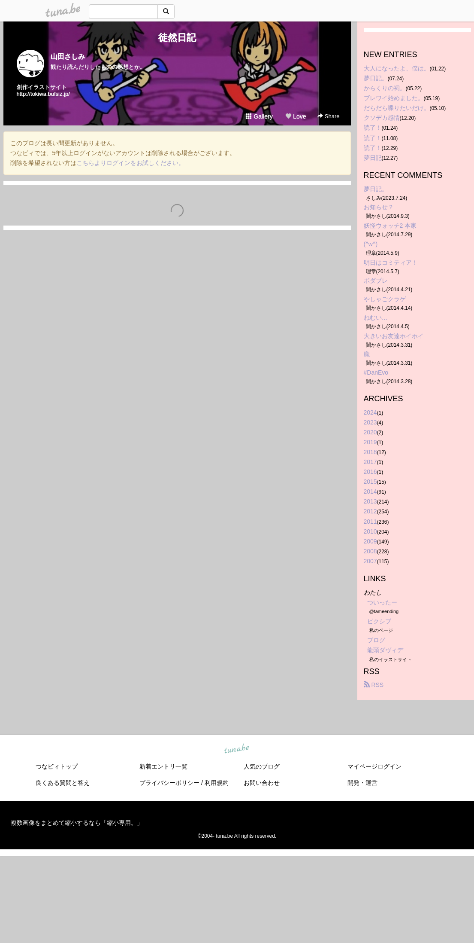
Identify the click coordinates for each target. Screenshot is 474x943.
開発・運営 (362, 782)
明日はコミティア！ (391, 262)
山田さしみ (68, 56)
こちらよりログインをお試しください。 (130, 162)
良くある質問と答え (63, 782)
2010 (370, 531)
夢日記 (373, 157)
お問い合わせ (262, 782)
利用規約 (217, 782)
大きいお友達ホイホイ (394, 336)
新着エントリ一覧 (163, 766)
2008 (370, 551)
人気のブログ (262, 766)
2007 (370, 561)
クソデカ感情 (382, 117)
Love (295, 116)
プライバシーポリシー (169, 782)
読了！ (373, 127)
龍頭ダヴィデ (385, 650)
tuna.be (236, 749)
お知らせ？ (379, 207)
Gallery (259, 116)
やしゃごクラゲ (385, 299)
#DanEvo (376, 372)
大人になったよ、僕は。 (397, 68)
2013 (370, 501)
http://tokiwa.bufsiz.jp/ (43, 94)
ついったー (382, 602)
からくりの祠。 (385, 88)
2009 (370, 541)
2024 (370, 412)
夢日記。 (376, 78)
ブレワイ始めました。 (394, 98)
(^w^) (371, 244)
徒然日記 (177, 37)
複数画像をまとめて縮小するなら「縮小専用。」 (77, 822)
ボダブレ (376, 280)
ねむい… (376, 317)
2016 (370, 471)
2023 (370, 422)
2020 (370, 432)
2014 (370, 491)
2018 (370, 452)
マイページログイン (374, 766)
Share (328, 116)
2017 (370, 461)
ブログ (376, 640)
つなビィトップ (57, 766)
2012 (370, 511)
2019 (370, 442)
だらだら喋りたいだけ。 (397, 107)
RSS (374, 684)
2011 (370, 521)
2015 (370, 481)
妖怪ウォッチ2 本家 (390, 225)
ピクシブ (379, 621)
